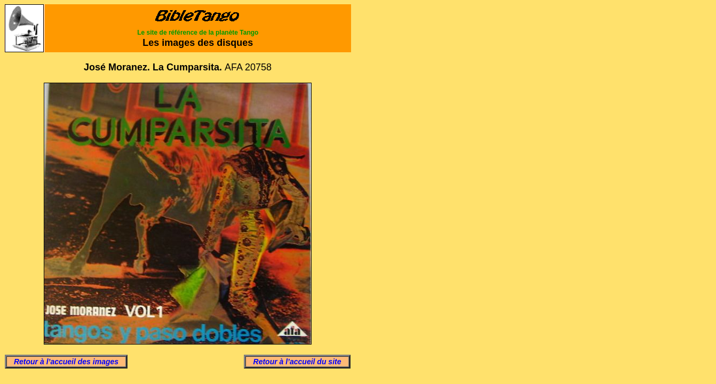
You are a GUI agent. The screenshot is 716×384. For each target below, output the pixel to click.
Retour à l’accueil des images (66, 361)
